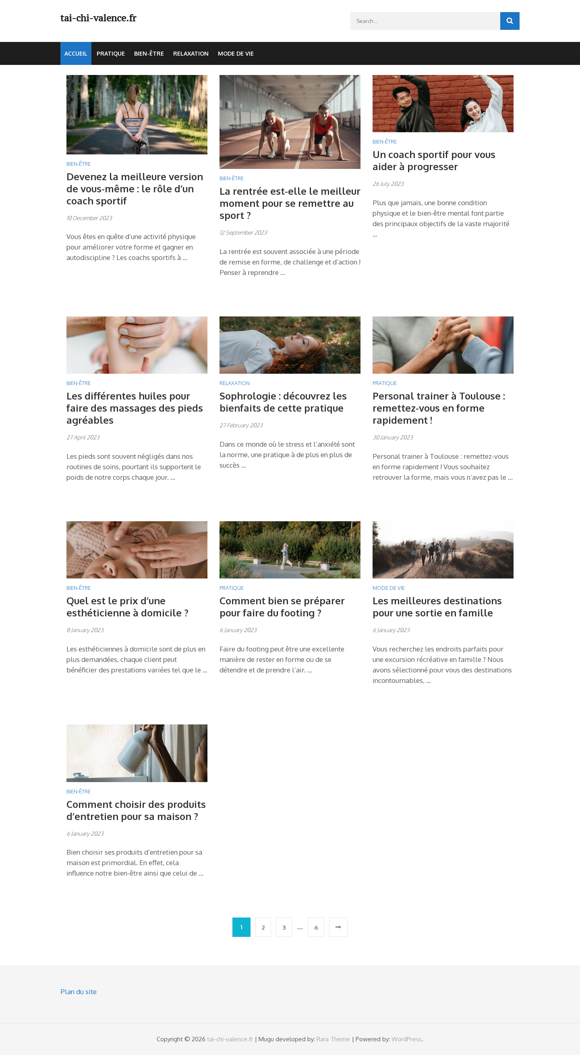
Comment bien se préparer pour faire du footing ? (282, 606)
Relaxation (191, 53)
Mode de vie (236, 53)
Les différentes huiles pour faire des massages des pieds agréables (134, 407)
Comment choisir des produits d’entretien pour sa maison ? (136, 810)
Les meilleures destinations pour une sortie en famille (437, 606)
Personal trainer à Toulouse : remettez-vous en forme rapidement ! (439, 407)
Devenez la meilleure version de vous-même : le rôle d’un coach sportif (134, 188)
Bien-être (149, 53)
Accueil (75, 53)
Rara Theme (333, 1039)
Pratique (111, 53)
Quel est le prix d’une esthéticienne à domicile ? (127, 606)
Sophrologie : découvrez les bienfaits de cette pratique (283, 401)
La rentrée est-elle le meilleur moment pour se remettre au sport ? (290, 203)
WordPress (407, 1039)
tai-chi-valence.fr (98, 17)
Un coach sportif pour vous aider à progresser (434, 160)
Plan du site (78, 991)
